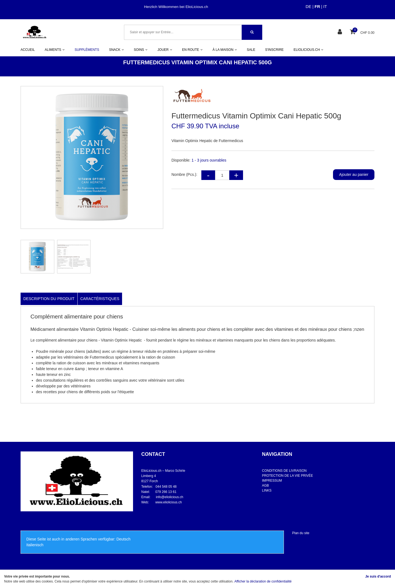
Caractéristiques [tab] (99, 298)
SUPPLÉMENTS (87, 50)
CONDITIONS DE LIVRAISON (284, 471)
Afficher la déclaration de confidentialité (263, 581)
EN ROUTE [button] (192, 50)
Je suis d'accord (378, 576)
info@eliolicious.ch (169, 497)
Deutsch (123, 539)
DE (308, 6)
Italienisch (34, 545)
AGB (265, 485)
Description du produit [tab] (49, 298)
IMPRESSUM (272, 480)
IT (325, 6)
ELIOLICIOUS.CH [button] (308, 50)
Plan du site (300, 533)
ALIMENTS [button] (55, 50)
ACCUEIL (28, 50)
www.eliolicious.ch (168, 502)
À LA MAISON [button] (225, 50)
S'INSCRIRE (274, 50)
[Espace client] (340, 32)
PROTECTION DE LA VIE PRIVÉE (287, 476)
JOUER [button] (164, 50)
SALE (251, 50)
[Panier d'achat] (353, 32)
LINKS (267, 490)
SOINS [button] (141, 50)
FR (317, 6)
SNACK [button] (116, 50)
